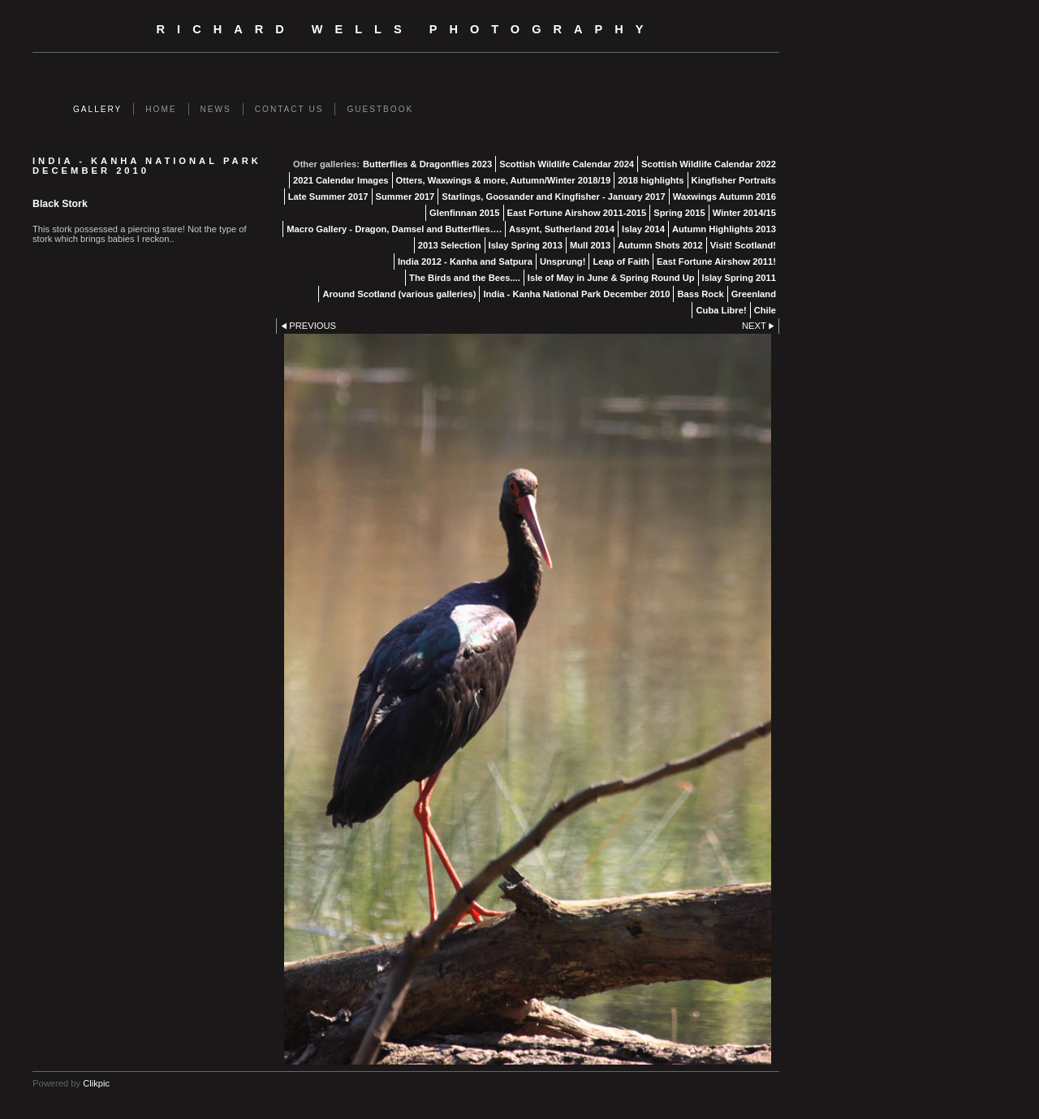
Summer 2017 (405, 196)
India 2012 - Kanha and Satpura (465, 261)
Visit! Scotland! (743, 245)
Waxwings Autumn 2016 (724, 196)
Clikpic (96, 1083)
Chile (765, 310)
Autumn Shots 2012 (660, 245)
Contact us (289, 109)
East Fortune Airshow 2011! (716, 261)
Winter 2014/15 (744, 213)
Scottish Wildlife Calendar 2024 (566, 164)
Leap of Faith (621, 261)
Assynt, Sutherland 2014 (561, 229)
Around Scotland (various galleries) (399, 294)
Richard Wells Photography (406, 29)
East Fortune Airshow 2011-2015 (577, 213)
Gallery (97, 109)
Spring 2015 (679, 213)
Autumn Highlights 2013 (724, 229)
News (215, 109)
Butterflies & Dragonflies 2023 (427, 164)
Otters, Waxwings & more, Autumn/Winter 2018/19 (503, 180)
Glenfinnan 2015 (464, 213)
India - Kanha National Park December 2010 (576, 294)
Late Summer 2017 (328, 196)
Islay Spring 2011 (739, 278)
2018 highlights (650, 180)
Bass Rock (700, 294)
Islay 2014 (643, 229)
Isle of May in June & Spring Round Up (611, 278)
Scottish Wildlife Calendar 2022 (708, 164)
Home (160, 109)
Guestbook (380, 109)
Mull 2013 (590, 245)
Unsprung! (563, 261)
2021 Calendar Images (341, 180)
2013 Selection (449, 245)
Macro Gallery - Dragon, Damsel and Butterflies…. (394, 229)
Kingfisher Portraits (734, 180)
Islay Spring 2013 (526, 245)
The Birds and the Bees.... (464, 278)
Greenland (753, 294)
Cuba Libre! (721, 310)
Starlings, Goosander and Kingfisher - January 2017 (553, 196)
